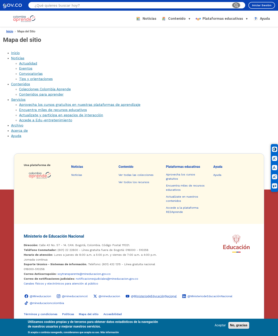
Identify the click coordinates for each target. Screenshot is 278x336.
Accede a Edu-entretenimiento (45, 120)
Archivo (17, 125)
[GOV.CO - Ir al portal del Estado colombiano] (12, 5)
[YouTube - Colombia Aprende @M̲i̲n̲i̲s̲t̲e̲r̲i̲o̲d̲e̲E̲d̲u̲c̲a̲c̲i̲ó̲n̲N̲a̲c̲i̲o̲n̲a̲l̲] (151, 296)
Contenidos (20, 84)
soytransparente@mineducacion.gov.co (84, 273)
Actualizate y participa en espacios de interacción (61, 115)
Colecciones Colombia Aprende (45, 89)
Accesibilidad (112, 314)
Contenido (125, 167)
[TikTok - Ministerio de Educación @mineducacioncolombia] (44, 303)
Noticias (17, 58)
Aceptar (220, 325)
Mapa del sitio (89, 314)
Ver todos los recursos (133, 182)
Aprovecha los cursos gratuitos (180, 176)
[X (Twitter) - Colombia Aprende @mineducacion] (107, 296)
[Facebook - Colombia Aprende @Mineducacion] (38, 296)
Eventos (25, 68)
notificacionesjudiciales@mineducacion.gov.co (107, 278)
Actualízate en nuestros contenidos (182, 198)
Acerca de (19, 131)
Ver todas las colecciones (135, 174)
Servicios (18, 100)
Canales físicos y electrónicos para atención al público (61, 283)
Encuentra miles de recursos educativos (53, 110)
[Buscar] (236, 5)
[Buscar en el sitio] (131, 5)
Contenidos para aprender (41, 94)
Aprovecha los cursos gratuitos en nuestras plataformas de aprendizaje (79, 105)
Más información (109, 332)
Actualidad (28, 63)
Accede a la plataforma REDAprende (182, 209)
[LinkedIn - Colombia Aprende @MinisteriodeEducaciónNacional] (207, 296)
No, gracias (238, 325)
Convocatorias (31, 74)
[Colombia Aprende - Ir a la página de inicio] (44, 175)
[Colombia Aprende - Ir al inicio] (24, 18)
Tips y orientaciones (36, 79)
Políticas (68, 314)
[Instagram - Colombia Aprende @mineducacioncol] (72, 296)
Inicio (9, 31)
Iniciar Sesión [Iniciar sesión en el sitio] (261, 5)
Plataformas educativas (183, 167)
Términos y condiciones (40, 314)
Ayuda (16, 136)
